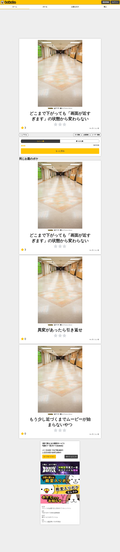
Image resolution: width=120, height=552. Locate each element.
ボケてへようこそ (71, 456)
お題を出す (75, 7)
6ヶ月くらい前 (94, 128)
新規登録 (106, 2)
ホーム (14, 7)
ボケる (45, 7)
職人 (105, 7)
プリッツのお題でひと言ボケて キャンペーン (60, 507)
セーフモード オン (49, 456)
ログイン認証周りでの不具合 (60, 521)
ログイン (115, 2)
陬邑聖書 (96, 145)
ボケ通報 (77, 134)
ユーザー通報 (96, 134)
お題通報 (86, 134)
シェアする (23, 134)
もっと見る (60, 151)
